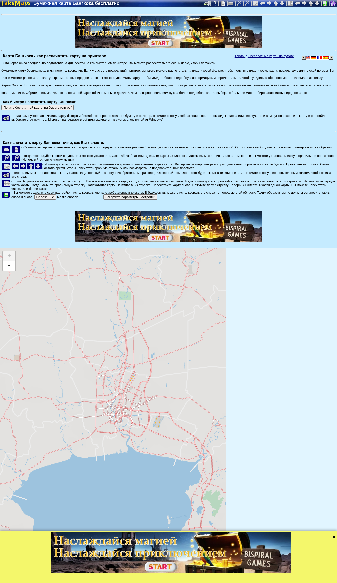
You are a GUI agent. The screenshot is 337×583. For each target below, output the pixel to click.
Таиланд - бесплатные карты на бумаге (264, 56)
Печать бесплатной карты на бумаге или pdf (37, 107)
